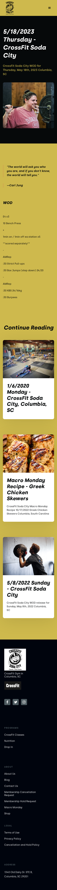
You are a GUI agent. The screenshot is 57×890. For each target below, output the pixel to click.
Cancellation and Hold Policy (21, 844)
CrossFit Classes (14, 734)
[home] (12, 8)
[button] (49, 8)
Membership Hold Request (20, 801)
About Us (9, 773)
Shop (7, 813)
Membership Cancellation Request (20, 794)
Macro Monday (13, 807)
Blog (7, 779)
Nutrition (9, 740)
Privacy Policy (12, 838)
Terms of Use (11, 832)
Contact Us (11, 786)
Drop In (8, 747)
